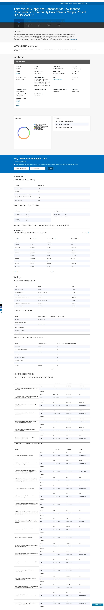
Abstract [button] (19, 25)
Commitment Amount (21, 89)
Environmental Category (40, 89)
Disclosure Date (38, 71)
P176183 (18, 100)
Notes (17, 105)
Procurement (28, 20)
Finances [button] (39, 25)
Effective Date (75, 71)
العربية (79, 3)
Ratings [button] (49, 25)
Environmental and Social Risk (60, 89)
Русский (82, 3)
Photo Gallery (59, 20)
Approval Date (56, 71)
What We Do (16, 3)
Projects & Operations (24, 3)
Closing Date (75, 89)
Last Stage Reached (21, 93)
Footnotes (16, 271)
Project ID (18, 66)
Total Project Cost (21, 77)
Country (18, 71)
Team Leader (56, 66)
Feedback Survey (98, 604)
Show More (73, 39)
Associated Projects (21, 98)
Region (54, 77)
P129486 (18, 103)
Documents (39, 20)
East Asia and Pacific (57, 79)
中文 (86, 3)
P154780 (18, 101)
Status (36, 66)
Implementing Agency (39, 77)
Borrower (74, 67)
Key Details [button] (29, 25)
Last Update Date (38, 93)
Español (70, 3)
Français (75, 3)
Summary (18, 20)
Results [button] (59, 25)
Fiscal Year (75, 77)
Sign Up (50, 168)
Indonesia (18, 73)
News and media (49, 20)
